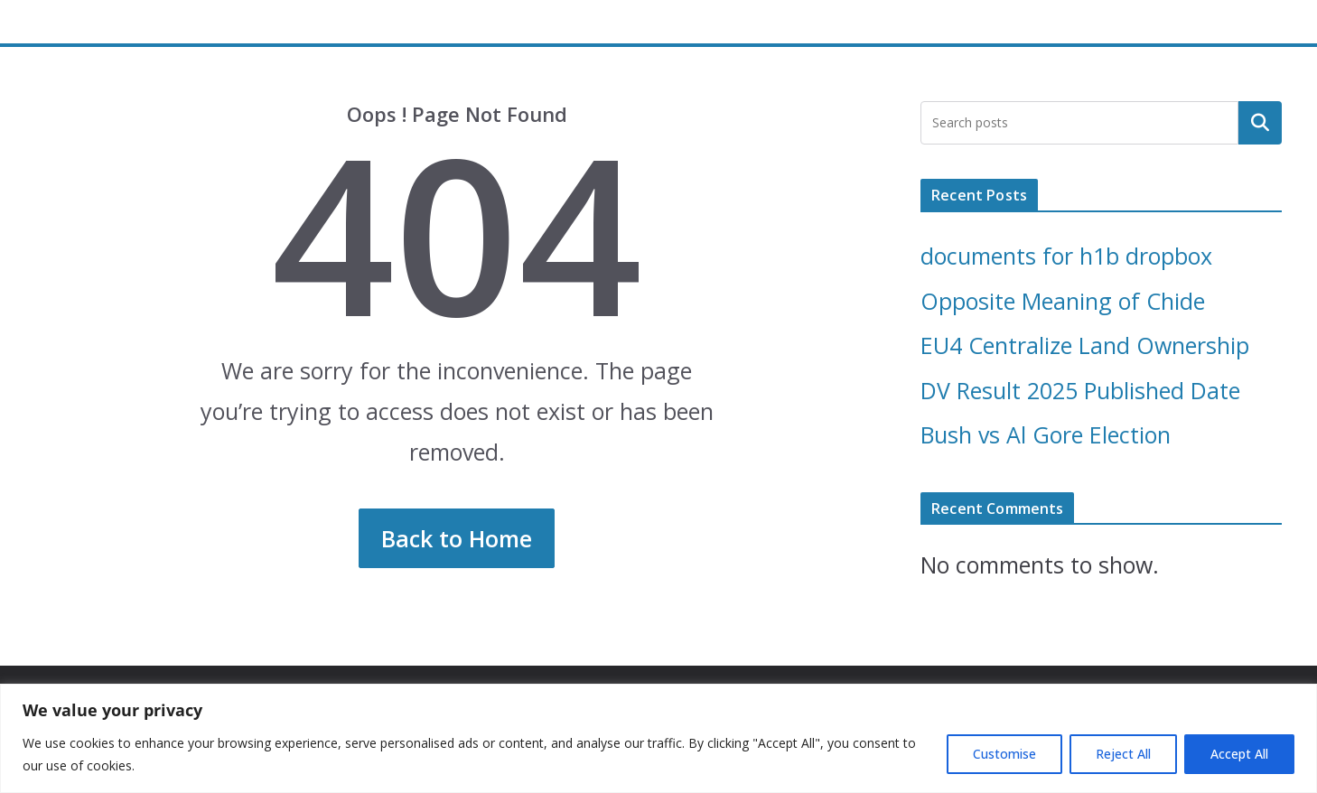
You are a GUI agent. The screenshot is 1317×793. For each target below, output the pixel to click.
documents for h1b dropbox (1066, 255)
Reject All (1123, 753)
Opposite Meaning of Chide (1062, 300)
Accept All (1239, 753)
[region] (658, 738)
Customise (1004, 753)
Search (1260, 122)
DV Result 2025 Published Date (1080, 390)
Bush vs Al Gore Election (1045, 434)
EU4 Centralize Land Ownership (1084, 345)
